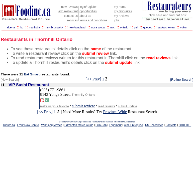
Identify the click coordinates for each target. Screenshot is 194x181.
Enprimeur (115, 124)
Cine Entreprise (133, 124)
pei (136, 27)
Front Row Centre (28, 124)
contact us (71, 16)
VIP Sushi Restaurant (29, 85)
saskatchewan (166, 27)
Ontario (90, 95)
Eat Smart (32, 74)
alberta (11, 27)
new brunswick (54, 27)
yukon (183, 27)
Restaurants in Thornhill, (103, 122)
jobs (117, 20)
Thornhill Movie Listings (124, 122)
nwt (112, 27)
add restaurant (68, 11)
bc (22, 27)
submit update (127, 106)
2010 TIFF (185, 124)
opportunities (88, 11)
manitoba (34, 27)
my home (120, 7)
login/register (88, 7)
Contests (170, 124)
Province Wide (115, 112)
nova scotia (98, 27)
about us (85, 16)
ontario (124, 27)
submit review (83, 106)
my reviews (121, 16)
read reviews (106, 106)
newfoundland (77, 27)
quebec (147, 27)
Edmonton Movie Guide (78, 124)
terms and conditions (93, 20)
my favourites (123, 11)
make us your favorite (54, 106)
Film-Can (101, 124)
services (72, 20)
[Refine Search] (181, 79)
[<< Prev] (93, 79)
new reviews (69, 7)
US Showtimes (154, 124)
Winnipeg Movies (51, 124)
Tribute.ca (9, 124)
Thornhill (77, 95)
